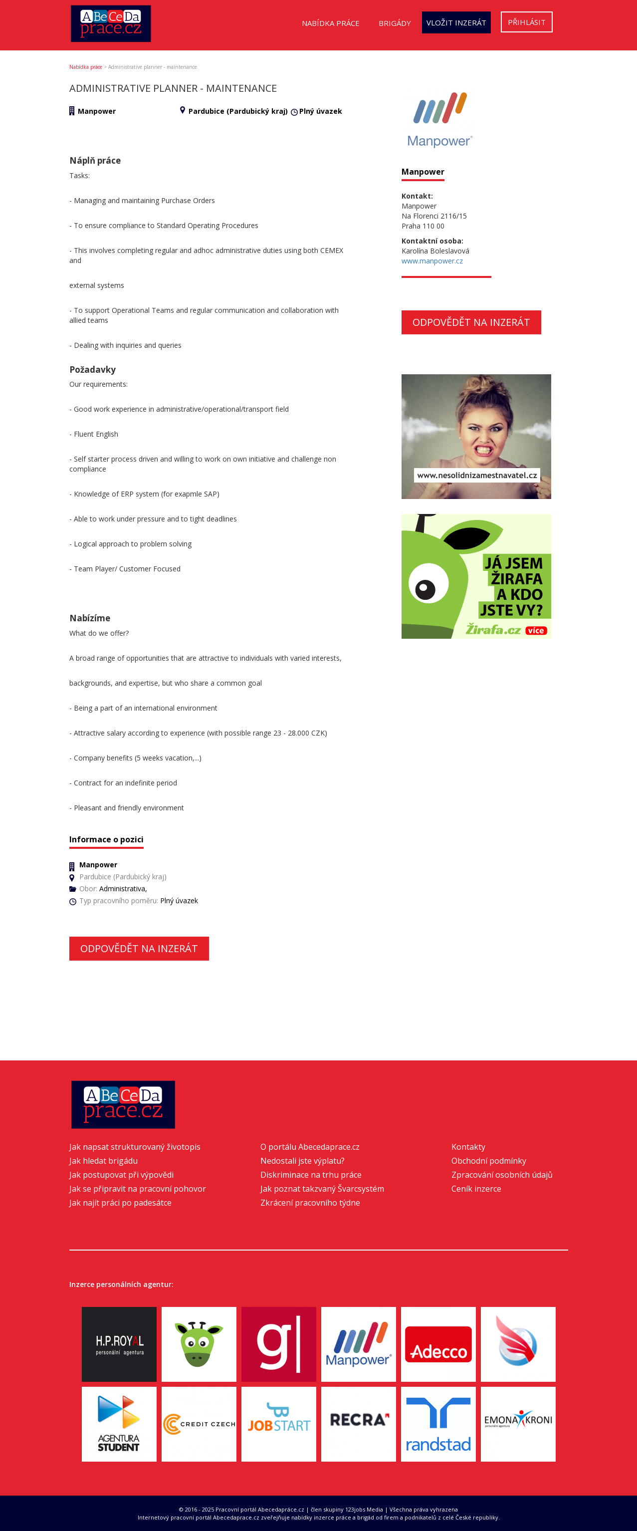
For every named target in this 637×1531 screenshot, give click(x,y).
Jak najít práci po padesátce (120, 1202)
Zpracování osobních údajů (502, 1174)
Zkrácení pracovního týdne (310, 1202)
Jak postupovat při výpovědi (121, 1174)
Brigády (395, 23)
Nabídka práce (331, 23)
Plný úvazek (320, 111)
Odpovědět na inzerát (139, 948)
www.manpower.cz (432, 260)
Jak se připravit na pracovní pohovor (137, 1188)
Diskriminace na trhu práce (311, 1174)
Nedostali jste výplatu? (302, 1160)
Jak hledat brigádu (103, 1160)
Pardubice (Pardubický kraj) (238, 111)
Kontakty (468, 1146)
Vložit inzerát (456, 22)
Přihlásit (527, 22)
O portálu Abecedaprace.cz (310, 1146)
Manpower (97, 111)
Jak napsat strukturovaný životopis (135, 1146)
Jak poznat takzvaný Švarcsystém (322, 1188)
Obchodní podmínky (488, 1160)
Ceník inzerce (476, 1188)
